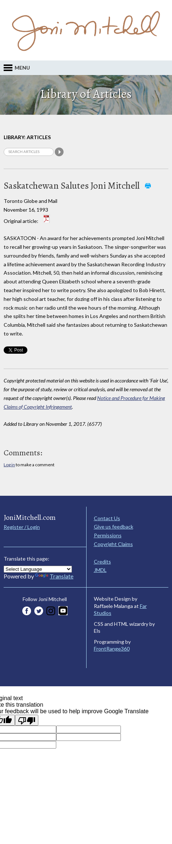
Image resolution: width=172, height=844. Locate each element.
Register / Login (22, 527)
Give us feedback (113, 526)
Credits (102, 561)
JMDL (100, 570)
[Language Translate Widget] (38, 569)
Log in (9, 464)
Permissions (108, 535)
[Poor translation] (26, 720)
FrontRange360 (112, 648)
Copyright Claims (113, 544)
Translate (54, 576)
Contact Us (107, 518)
